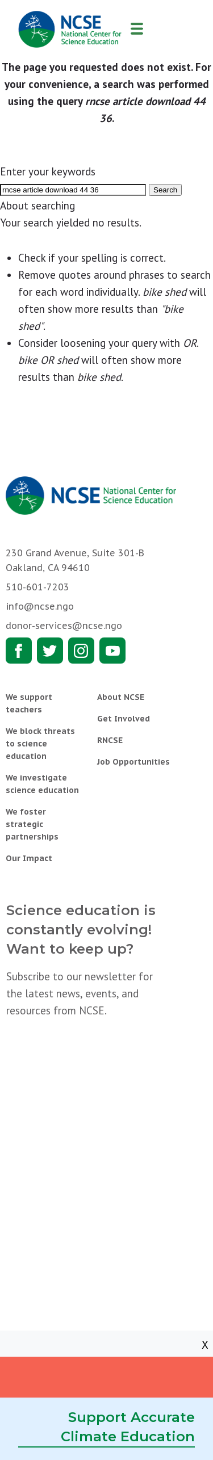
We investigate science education (42, 784)
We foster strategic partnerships (32, 824)
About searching (37, 205)
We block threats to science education (40, 743)
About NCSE (120, 697)
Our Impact (29, 858)
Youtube (112, 650)
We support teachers (29, 703)
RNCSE (110, 740)
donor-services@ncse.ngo (64, 625)
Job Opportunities (133, 762)
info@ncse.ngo (40, 606)
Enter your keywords (47, 171)
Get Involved (123, 719)
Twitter (50, 650)
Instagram (81, 650)
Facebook (19, 650)
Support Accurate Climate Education (128, 1427)
